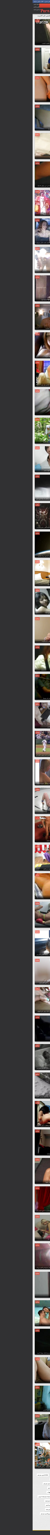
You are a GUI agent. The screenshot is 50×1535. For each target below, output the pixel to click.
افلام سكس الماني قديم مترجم (20, 1483)
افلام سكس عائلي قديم (22, 1488)
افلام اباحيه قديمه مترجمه (25, 1479)
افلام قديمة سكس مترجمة (21, 1509)
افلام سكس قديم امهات (22, 1492)
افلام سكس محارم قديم (40, 1509)
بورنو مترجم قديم (42, 1518)
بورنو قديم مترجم (13, 1514)
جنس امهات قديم (28, 1518)
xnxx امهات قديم (24, 1475)
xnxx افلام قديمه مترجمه (39, 1475)
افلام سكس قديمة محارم (39, 1501)
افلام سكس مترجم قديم (20, 1505)
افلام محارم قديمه (41, 1514)
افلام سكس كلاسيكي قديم (39, 1505)
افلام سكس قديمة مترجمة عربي (16, 1496)
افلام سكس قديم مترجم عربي (38, 1496)
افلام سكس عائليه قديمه (39, 1492)
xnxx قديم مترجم (10, 1475)
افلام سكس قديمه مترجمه (21, 1501)
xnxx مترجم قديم (42, 1479)
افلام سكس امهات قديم (40, 1488)
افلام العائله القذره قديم (40, 1483)
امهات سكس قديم (27, 1514)
